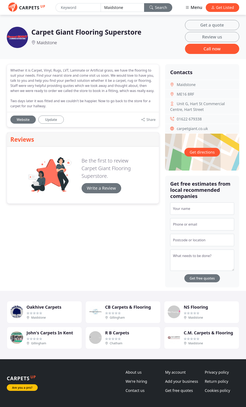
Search (158, 7)
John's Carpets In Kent (49, 333)
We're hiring (136, 381)
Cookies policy (217, 390)
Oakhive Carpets (43, 307)
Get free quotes (202, 278)
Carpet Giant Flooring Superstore (86, 32)
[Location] (122, 7)
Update (51, 119)
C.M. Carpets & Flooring (208, 333)
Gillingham (117, 317)
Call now (212, 49)
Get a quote (212, 25)
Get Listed (222, 7)
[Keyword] (78, 7)
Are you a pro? (22, 388)
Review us (212, 37)
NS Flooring (196, 307)
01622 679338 (189, 119)
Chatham (116, 343)
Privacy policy (217, 372)
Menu (193, 7)
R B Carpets (117, 333)
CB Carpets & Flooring (128, 307)
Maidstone (47, 42)
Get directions (202, 152)
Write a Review (101, 188)
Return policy (216, 381)
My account (175, 372)
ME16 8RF (185, 94)
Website (23, 119)
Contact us (135, 390)
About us (134, 372)
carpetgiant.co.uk (192, 128)
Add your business (181, 381)
